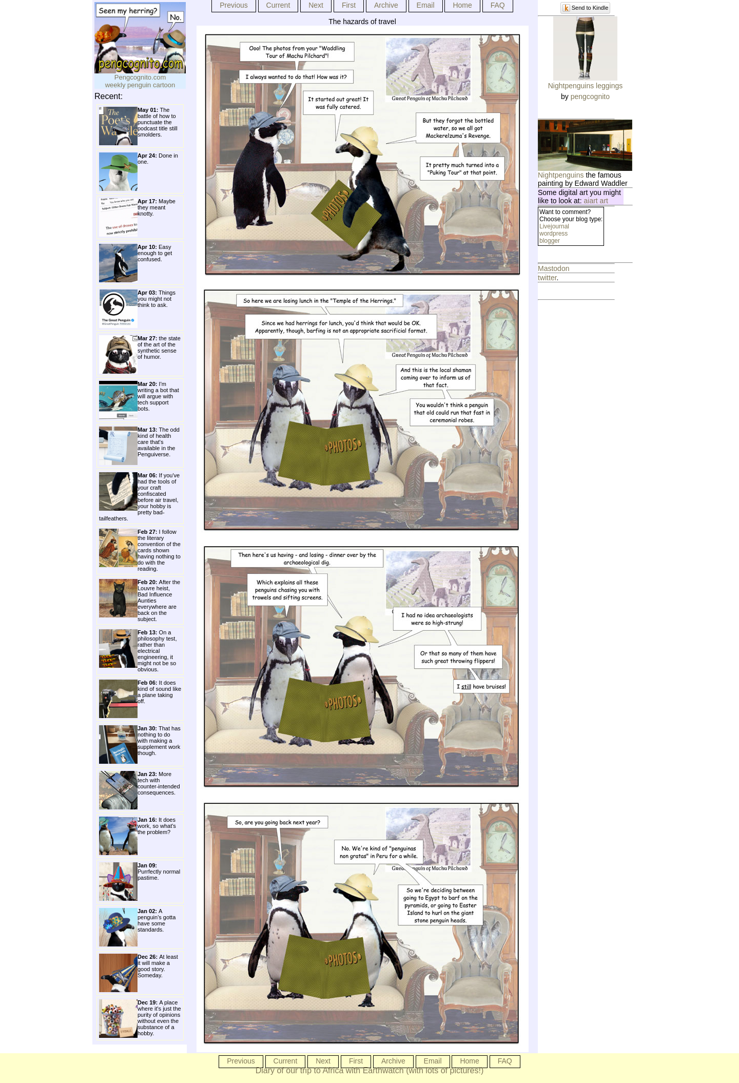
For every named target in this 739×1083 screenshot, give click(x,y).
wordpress (553, 233)
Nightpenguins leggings (585, 86)
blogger (549, 240)
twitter (547, 278)
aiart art (596, 201)
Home (462, 5)
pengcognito (590, 96)
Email (426, 5)
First (349, 5)
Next (315, 5)
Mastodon (553, 268)
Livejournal (554, 226)
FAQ (498, 5)
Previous (233, 5)
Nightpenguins (561, 175)
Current (278, 5)
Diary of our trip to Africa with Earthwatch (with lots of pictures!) (370, 1070)
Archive (386, 5)
